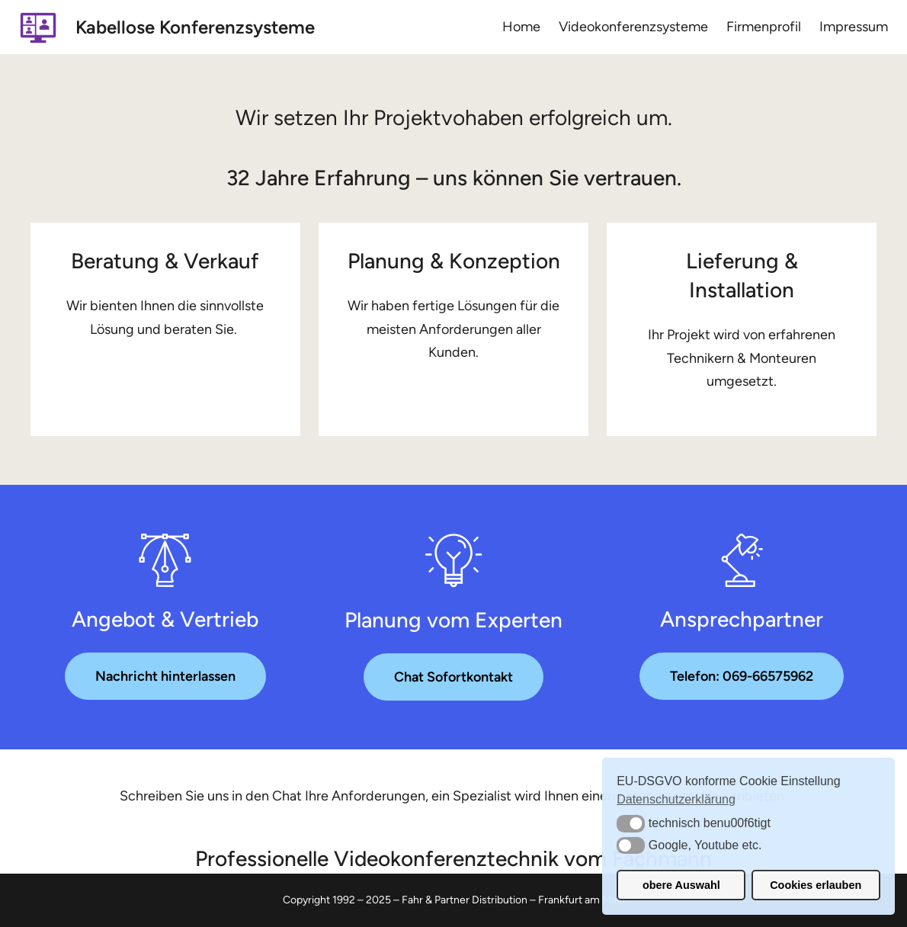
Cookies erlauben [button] (815, 885)
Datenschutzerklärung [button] (676, 799)
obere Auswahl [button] (681, 885)
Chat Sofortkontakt (453, 677)
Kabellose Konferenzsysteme (195, 27)
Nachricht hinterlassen (165, 676)
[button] (631, 823)
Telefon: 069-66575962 (741, 676)
